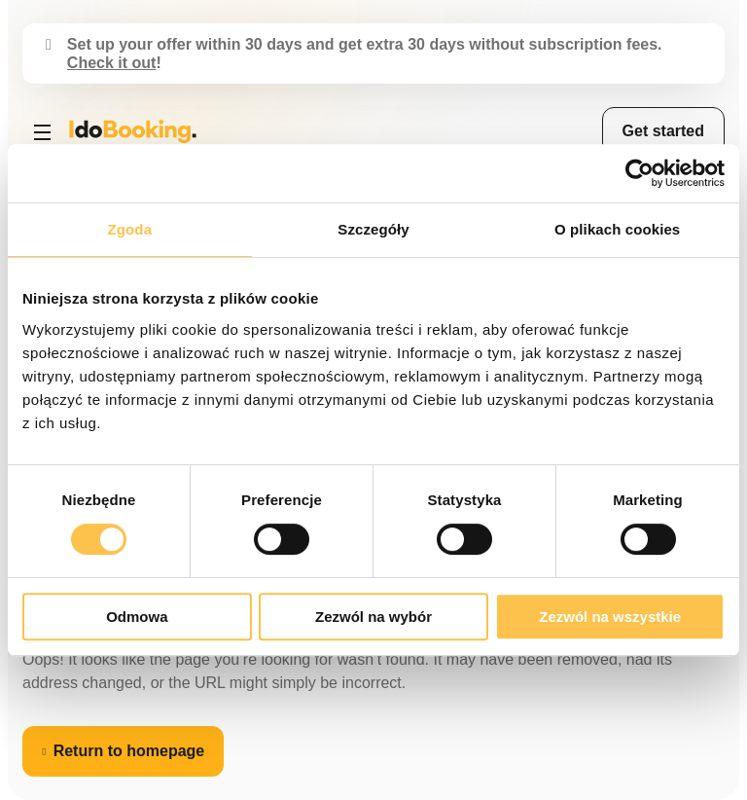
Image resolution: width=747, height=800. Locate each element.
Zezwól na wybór (373, 616)
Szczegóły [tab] (373, 229)
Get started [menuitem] (663, 131)
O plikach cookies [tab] (617, 229)
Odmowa (136, 616)
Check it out (112, 63)
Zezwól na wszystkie (610, 616)
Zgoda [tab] (130, 229)
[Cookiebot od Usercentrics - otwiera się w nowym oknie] (639, 173)
